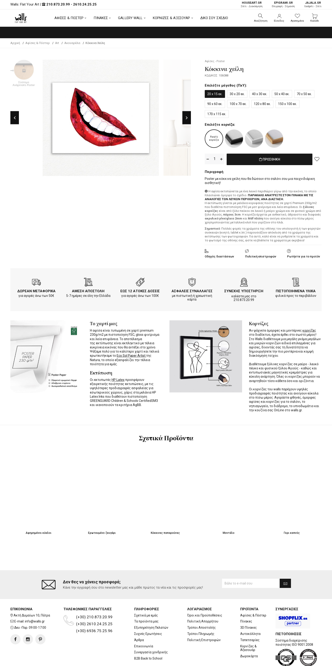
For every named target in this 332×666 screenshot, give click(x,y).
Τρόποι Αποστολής (201, 609)
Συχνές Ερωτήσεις (148, 615)
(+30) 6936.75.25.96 (94, 612)
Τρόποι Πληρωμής (200, 615)
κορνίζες (309, 329)
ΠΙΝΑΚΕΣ (101, 18)
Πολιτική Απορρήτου (202, 603)
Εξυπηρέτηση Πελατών (151, 609)
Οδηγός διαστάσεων (219, 255)
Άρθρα (139, 621)
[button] (261, 18)
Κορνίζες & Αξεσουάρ (248, 630)
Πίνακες (246, 603)
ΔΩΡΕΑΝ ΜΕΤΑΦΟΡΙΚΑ (36, 290)
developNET (204, 659)
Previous (14, 117)
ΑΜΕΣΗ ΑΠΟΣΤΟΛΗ (88, 290)
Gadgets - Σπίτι (313, 4)
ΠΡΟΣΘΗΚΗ (269, 159)
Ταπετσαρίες (250, 621)
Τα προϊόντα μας (146, 603)
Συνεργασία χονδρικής (151, 634)
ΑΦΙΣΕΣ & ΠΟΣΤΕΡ (69, 18)
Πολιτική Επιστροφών (204, 621)
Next (186, 117)
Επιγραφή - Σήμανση (283, 4)
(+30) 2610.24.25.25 (94, 605)
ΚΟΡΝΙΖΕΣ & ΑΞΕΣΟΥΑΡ (171, 18)
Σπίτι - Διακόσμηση (252, 4)
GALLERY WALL (130, 18)
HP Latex (118, 379)
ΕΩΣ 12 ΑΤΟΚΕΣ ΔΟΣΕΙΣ (140, 290)
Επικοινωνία (143, 628)
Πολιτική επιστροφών (260, 255)
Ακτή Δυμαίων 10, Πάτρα (32, 597)
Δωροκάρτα (249, 638)
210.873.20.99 (58, 4)
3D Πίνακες (248, 609)
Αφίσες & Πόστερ (253, 597)
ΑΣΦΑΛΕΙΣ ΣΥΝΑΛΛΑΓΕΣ (192, 290)
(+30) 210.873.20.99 (94, 598)
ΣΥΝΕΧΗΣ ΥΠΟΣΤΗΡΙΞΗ (243, 290)
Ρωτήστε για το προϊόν (303, 255)
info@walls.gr (35, 603)
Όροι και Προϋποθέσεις (204, 597)
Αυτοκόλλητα (250, 615)
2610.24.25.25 (85, 4)
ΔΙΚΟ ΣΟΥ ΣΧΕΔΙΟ (214, 18)
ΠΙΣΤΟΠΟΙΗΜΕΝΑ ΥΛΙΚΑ (296, 290)
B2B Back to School (148, 640)
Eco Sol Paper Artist (131, 354)
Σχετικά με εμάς (146, 597)
